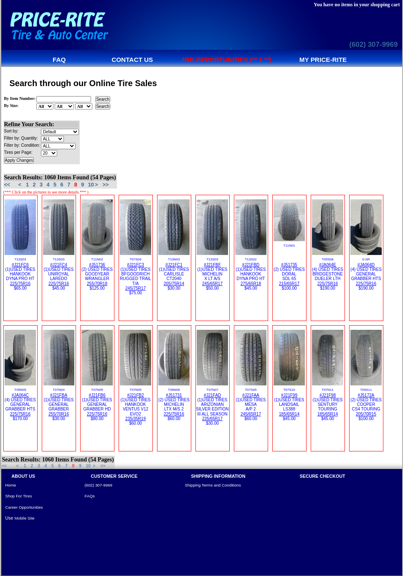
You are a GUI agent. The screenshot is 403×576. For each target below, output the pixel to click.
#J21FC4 (58, 265)
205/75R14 (174, 283)
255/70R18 (97, 283)
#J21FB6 (97, 395)
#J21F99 (289, 395)
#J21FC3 (135, 265)
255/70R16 (58, 414)
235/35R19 (135, 418)
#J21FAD (212, 395)
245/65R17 (212, 283)
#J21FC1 (173, 265)
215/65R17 (289, 283)
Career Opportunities (24, 507)
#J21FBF (212, 265)
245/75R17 (135, 288)
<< (7, 185)
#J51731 (174, 395)
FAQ (59, 59)
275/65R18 (251, 283)
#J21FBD (251, 265)
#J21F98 (327, 395)
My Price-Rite (323, 59)
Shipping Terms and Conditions (213, 485)
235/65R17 (212, 418)
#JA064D (366, 265)
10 (91, 185)
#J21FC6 (20, 265)
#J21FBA (58, 395)
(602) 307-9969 (373, 44)
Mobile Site (25, 518)
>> (105, 185)
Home (10, 485)
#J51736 (97, 265)
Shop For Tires (18, 496)
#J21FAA (250, 395)
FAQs (90, 496)
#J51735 (289, 265)
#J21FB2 (135, 395)
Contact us (132, 59)
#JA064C (20, 395)
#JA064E (327, 265)
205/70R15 (366, 414)
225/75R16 (20, 283)
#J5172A (366, 395)
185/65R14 (289, 414)
